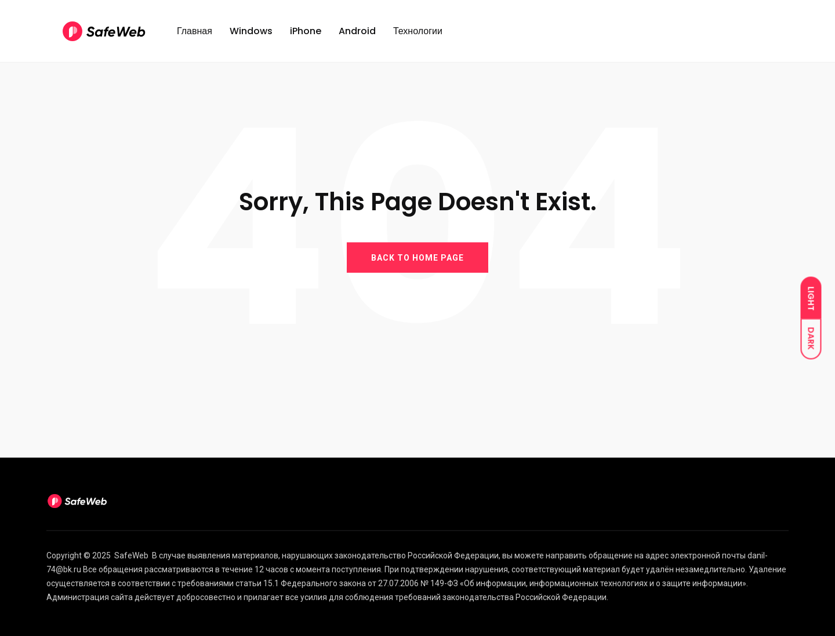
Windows (251, 31)
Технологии (417, 31)
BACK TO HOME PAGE (417, 257)
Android (357, 31)
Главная (194, 31)
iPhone (305, 31)
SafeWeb (131, 555)
